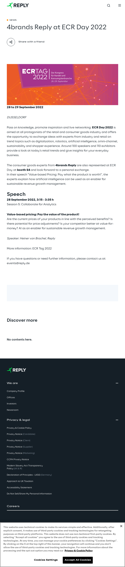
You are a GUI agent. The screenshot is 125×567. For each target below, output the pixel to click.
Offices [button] (11, 397)
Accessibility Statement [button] (19, 488)
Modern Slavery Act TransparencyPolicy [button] (25, 467)
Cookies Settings (46, 560)
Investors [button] (11, 404)
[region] (62, 544)
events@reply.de (18, 263)
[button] (62, 506)
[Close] (121, 526)
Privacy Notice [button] (21, 434)
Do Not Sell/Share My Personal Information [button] (29, 494)
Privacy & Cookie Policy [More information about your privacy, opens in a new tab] (79, 551)
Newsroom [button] (12, 410)
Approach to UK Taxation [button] (20, 481)
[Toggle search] (108, 5)
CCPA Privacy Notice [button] (18, 459)
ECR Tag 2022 (42, 248)
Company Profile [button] (16, 391)
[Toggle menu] (119, 5)
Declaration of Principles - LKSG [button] (29, 475)
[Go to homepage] (18, 5)
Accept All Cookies (78, 560)
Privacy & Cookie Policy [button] (19, 428)
